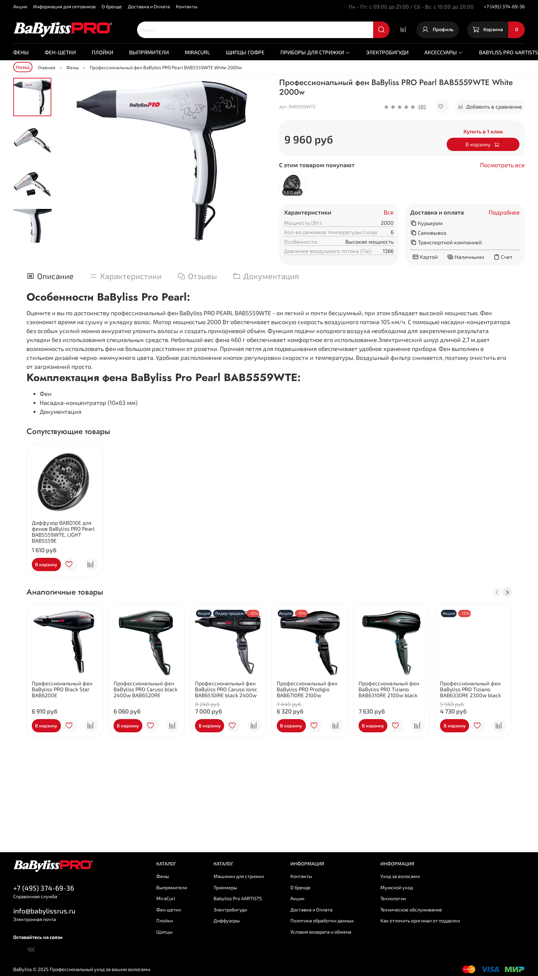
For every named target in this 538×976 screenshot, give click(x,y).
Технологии (393, 898)
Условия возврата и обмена (320, 932)
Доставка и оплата (437, 212)
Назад (23, 67)
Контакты (186, 6)
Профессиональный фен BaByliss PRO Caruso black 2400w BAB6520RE (145, 689)
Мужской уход (396, 887)
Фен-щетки (60, 52)
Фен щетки (168, 909)
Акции (20, 6)
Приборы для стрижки (315, 52)
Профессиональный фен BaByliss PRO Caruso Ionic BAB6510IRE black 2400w (226, 689)
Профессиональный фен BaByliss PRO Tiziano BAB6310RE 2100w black (389, 689)
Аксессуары (443, 52)
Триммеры (225, 887)
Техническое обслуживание (411, 909)
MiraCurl (197, 52)
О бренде (112, 6)
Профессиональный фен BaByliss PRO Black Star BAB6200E (62, 689)
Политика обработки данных (322, 920)
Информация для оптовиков (64, 6)
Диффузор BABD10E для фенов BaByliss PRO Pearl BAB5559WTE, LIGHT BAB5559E (63, 531)
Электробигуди (387, 52)
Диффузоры (227, 920)
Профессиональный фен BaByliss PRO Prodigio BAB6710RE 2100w (307, 689)
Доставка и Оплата (149, 6)
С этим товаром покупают (317, 165)
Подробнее (504, 212)
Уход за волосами (400, 876)
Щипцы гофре (245, 52)
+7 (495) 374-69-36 (504, 6)
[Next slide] (32, 234)
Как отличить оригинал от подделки (420, 920)
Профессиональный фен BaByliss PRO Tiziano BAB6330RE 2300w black (470, 689)
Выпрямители (149, 52)
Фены (21, 52)
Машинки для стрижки (239, 876)
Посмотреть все (502, 165)
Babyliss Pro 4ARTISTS (238, 898)
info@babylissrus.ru (44, 910)
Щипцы (164, 932)
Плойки (102, 52)
